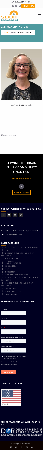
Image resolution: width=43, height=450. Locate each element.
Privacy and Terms (13, 291)
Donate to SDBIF (21, 192)
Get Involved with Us (21, 179)
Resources (9, 261)
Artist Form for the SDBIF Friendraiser (22, 247)
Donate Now (28, 6)
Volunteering (11, 294)
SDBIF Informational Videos (17, 275)
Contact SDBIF (11, 288)
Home (6, 32)
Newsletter (10, 272)
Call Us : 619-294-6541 (23, 2)
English (11, 397)
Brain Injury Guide (13, 263)
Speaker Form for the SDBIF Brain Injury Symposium (21, 279)
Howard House (11, 258)
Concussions (10, 266)
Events (8, 250)
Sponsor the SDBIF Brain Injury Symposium (17, 284)
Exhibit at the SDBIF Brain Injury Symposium (17, 254)
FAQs (7, 269)
